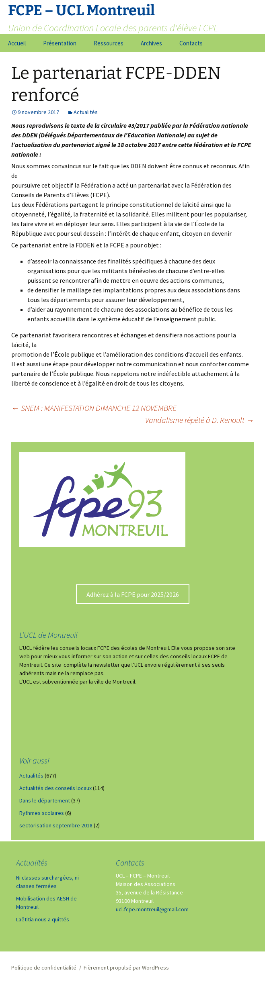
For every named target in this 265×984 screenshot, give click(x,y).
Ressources (108, 43)
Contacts (191, 43)
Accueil (17, 43)
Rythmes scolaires (41, 813)
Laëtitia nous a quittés (42, 919)
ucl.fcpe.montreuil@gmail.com (152, 909)
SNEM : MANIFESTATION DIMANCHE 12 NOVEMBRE (94, 408)
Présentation (59, 43)
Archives (151, 43)
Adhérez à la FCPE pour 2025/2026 (132, 594)
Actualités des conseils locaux (55, 788)
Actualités (86, 112)
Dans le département (44, 800)
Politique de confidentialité (43, 967)
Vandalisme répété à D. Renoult (199, 420)
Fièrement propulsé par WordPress (126, 967)
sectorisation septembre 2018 (55, 825)
